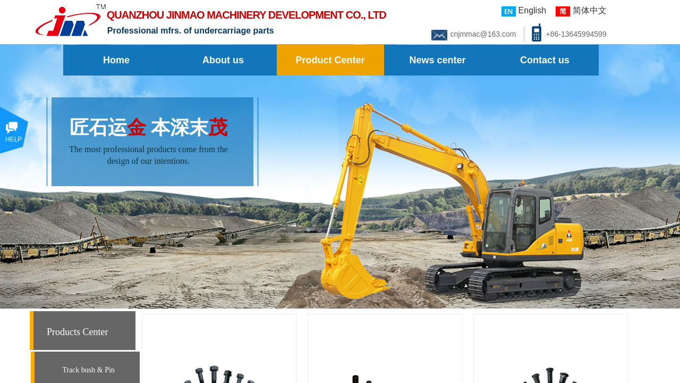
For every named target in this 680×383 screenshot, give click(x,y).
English (524, 11)
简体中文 (581, 11)
